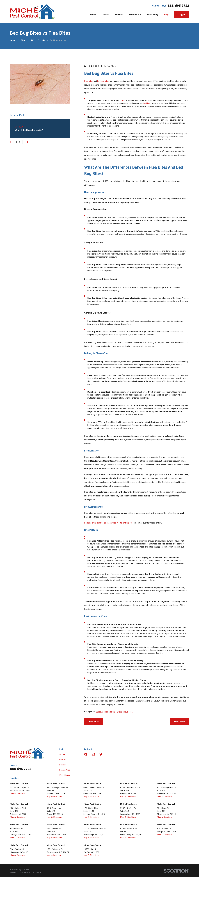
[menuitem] (13, 872)
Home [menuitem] (93, 14)
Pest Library (64, 775)
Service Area (64, 769)
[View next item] (26, 142)
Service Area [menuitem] (135, 14)
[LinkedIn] (108, 754)
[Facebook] (85, 754)
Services (63, 764)
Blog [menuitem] (166, 14)
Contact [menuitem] (105, 14)
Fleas (122, 100)
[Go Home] (12, 40)
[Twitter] (100, 754)
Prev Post (93, 721)
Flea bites (88, 81)
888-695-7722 (178, 5)
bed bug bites (103, 81)
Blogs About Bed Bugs (106, 711)
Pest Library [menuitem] (152, 14)
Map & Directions (18, 793)
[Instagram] (93, 754)
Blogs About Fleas (125, 711)
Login (182, 14)
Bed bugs (147, 103)
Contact (63, 759)
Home (62, 754)
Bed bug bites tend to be (108, 522)
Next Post (179, 721)
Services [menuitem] (119, 14)
